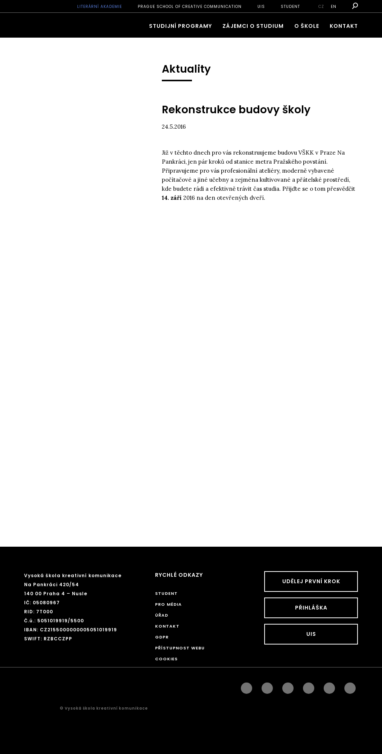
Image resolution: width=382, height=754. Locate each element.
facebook (246, 686)
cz (321, 6)
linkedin (288, 686)
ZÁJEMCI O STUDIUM (253, 26)
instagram (267, 686)
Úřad (161, 615)
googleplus (308, 686)
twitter (350, 686)
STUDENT (290, 6)
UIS (261, 6)
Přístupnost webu (180, 648)
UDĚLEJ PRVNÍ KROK (311, 581)
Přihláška (311, 607)
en (333, 6)
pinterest (329, 686)
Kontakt (344, 26)
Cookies (166, 659)
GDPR (162, 637)
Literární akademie (99, 6)
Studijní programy (180, 26)
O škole (306, 26)
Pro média (168, 604)
